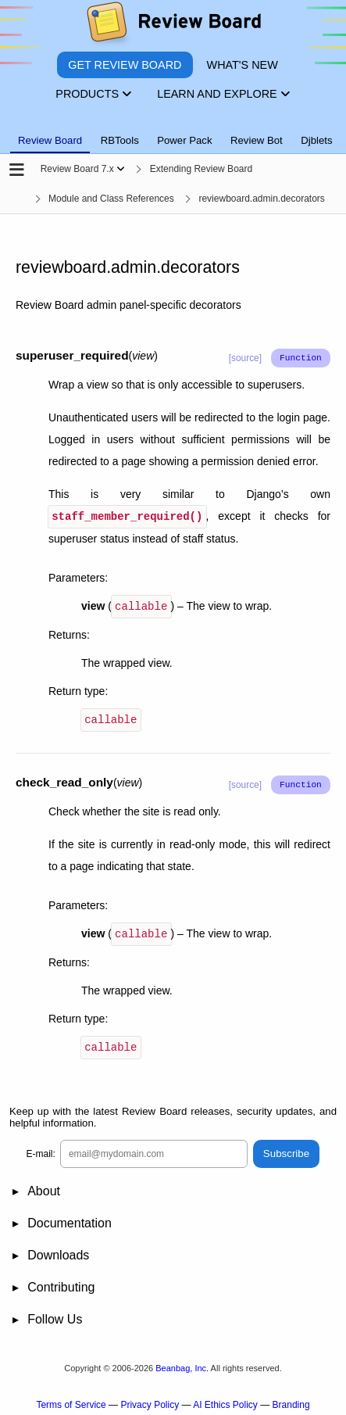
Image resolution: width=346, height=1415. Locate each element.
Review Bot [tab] (256, 140)
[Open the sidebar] (17, 171)
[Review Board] (173, 25)
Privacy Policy (149, 1400)
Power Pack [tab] (184, 140)
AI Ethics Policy (225, 1400)
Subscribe (286, 1149)
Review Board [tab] (50, 140)
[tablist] (173, 131)
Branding (291, 1400)
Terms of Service (70, 1400)
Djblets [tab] (316, 140)
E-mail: (41, 1149)
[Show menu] (120, 169)
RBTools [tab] (120, 140)
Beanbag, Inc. (182, 1363)
